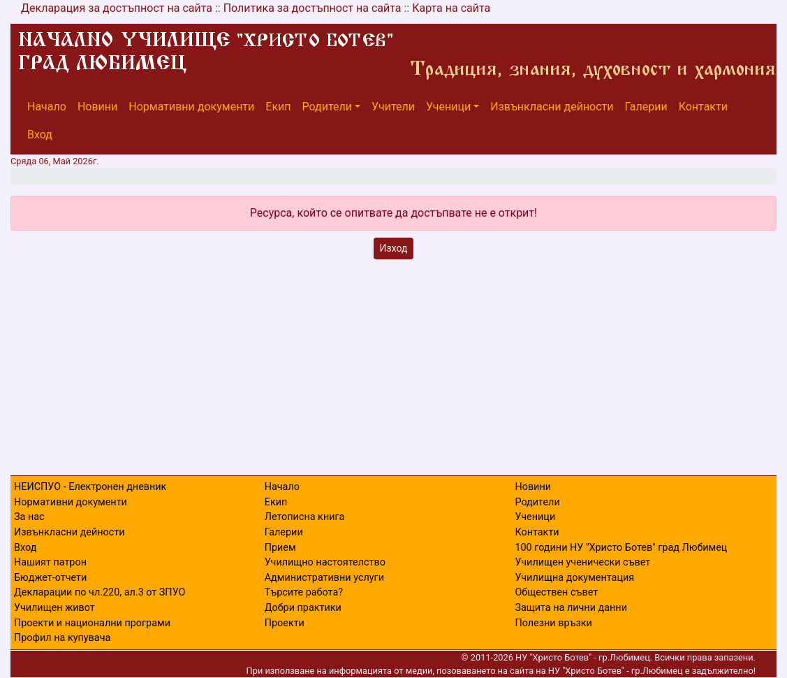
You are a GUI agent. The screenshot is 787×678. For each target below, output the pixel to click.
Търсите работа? (304, 592)
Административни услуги (324, 578)
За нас (29, 517)
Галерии (646, 106)
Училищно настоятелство (325, 562)
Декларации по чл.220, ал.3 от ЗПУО (99, 592)
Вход (39, 134)
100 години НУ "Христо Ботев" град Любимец (621, 548)
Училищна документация (574, 578)
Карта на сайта (451, 8)
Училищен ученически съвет (582, 562)
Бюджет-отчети (50, 578)
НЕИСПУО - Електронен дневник (90, 487)
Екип (277, 106)
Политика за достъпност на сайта (312, 8)
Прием (280, 548)
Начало (46, 106)
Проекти (284, 623)
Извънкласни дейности (551, 106)
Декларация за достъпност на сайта (116, 8)
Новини (97, 106)
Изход (394, 248)
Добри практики (303, 608)
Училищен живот (54, 608)
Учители (393, 106)
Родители (327, 106)
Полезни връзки (553, 623)
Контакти (703, 106)
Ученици (448, 106)
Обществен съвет (556, 592)
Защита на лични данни (571, 608)
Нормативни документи (191, 106)
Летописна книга (305, 517)
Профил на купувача (62, 638)
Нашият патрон (50, 562)
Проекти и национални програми (92, 623)
